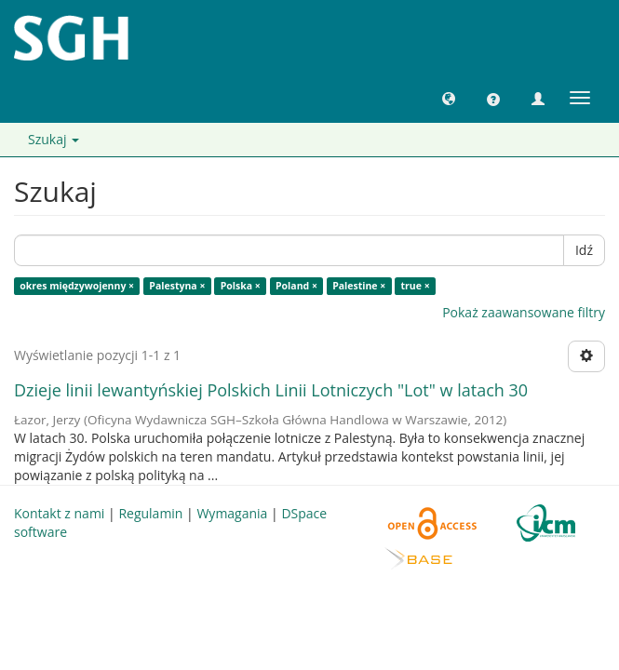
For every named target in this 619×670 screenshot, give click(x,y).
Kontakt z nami (59, 513)
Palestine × (358, 285)
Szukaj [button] (53, 139)
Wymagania (231, 513)
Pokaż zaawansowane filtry (523, 312)
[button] (448, 98)
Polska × (241, 285)
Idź (584, 250)
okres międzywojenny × (77, 285)
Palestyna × (177, 285)
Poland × (296, 285)
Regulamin (150, 513)
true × (415, 285)
